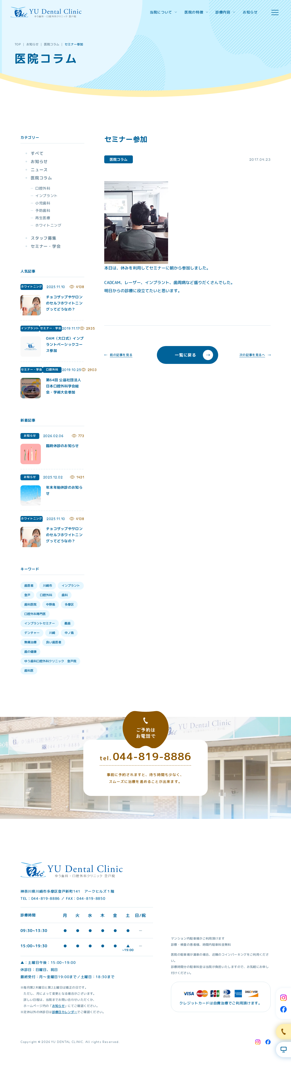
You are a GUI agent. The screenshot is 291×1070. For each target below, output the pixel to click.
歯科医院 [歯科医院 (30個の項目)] (30, 604)
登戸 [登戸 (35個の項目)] (27, 595)
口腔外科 (42, 188)
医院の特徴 (196, 12)
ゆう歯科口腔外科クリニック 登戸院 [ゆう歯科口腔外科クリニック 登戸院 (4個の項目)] (50, 661)
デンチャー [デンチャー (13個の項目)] (32, 633)
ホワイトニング (48, 225)
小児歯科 (42, 203)
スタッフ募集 (43, 238)
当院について (163, 12)
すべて (37, 153)
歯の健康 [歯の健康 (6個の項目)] (30, 651)
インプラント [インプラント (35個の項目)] (71, 585)
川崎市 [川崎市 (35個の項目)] (47, 585)
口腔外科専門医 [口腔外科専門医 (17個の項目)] (35, 614)
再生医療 (42, 217)
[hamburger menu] (275, 12)
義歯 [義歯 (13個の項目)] (67, 623)
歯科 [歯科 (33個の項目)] (65, 595)
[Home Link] (46, 12)
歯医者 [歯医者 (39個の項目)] (28, 585)
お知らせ (250, 12)
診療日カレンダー (64, 1012)
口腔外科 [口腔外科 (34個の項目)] (46, 595)
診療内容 (225, 12)
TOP (18, 44)
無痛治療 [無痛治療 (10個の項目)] (30, 642)
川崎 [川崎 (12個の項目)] (52, 633)
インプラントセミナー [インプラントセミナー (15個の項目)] (39, 623)
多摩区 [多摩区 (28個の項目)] (69, 604)
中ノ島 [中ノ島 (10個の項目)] (69, 633)
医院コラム (51, 44)
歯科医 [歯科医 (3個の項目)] (28, 670)
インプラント (46, 195)
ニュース (39, 170)
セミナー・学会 (46, 246)
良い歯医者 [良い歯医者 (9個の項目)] (53, 642)
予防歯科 (42, 210)
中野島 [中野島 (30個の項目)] (50, 604)
